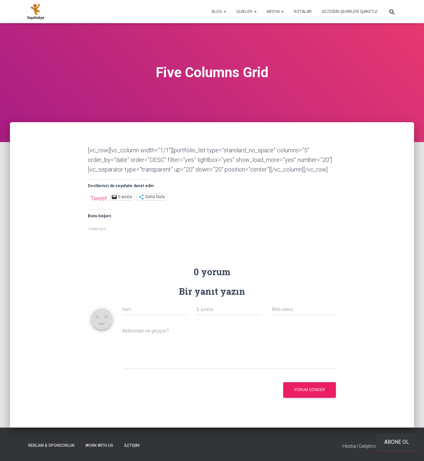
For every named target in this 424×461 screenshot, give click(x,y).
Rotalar (303, 11)
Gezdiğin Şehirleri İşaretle (350, 11)
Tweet (98, 197)
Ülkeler (246, 11)
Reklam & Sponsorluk (51, 445)
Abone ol (396, 442)
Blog (219, 11)
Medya (275, 11)
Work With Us (99, 445)
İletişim (131, 445)
